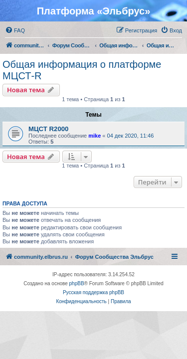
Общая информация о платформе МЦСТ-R (81, 70)
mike (94, 136)
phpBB (76, 283)
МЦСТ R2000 (48, 129)
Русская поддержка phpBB (93, 292)
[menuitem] (15, 30)
